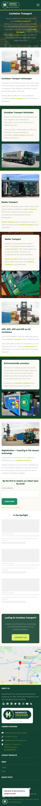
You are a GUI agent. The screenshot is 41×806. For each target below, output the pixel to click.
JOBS (4, 767)
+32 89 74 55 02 (10, 736)
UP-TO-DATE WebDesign (12, 802)
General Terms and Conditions (13, 799)
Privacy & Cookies (32, 799)
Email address (7, 488)
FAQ (3, 771)
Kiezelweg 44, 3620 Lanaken (16, 733)
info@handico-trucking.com (15, 740)
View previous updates (11, 507)
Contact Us (20, 637)
